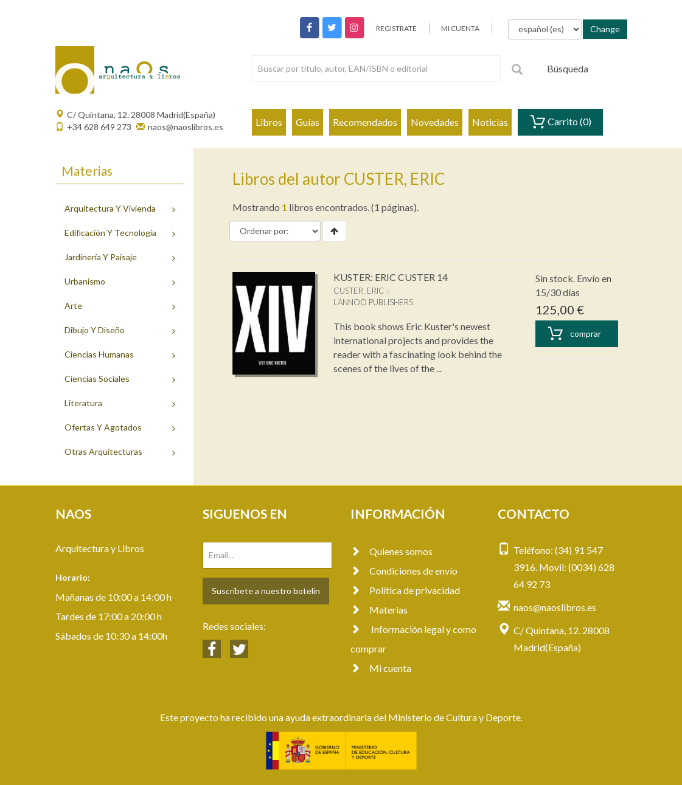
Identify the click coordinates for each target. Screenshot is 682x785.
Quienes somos (391, 551)
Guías (307, 122)
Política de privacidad (405, 590)
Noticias (490, 122)
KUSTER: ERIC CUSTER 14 (390, 277)
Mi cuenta (380, 668)
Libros (269, 122)
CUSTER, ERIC (358, 291)
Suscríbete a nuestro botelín (266, 591)
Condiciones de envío (404, 570)
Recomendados (365, 122)
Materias (379, 609)
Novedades (435, 122)
